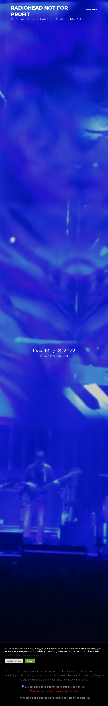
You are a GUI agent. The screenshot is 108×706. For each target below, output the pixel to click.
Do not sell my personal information (22, 654)
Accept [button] (30, 660)
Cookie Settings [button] (13, 660)
